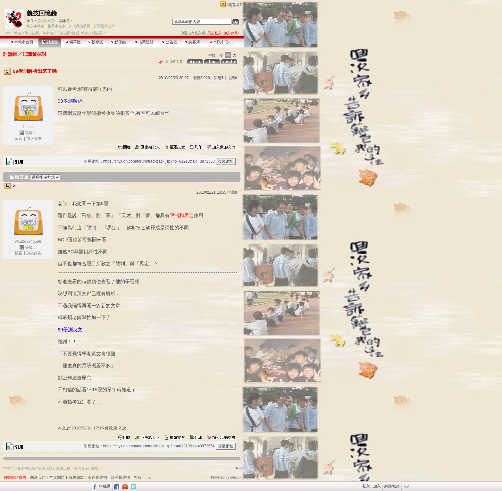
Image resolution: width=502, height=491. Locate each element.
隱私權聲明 (120, 477)
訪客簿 (192, 42)
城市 (17, 33)
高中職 (47, 33)
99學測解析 (70, 101)
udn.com (237, 477)
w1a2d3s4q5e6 (28, 241)
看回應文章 (171, 61)
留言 (18, 138)
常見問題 (57, 477)
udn (8, 33)
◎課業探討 (34, 54)
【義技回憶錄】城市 (72, 33)
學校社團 (32, 33)
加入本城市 (35, 26)
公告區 (169, 42)
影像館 (118, 42)
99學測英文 (70, 329)
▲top (239, 467)
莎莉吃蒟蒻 (46, 21)
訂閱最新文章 (104, 26)
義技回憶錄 (42, 13)
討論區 (50, 42)
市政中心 (221, 42)
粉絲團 (105, 486)
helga (28, 127)
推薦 (232, 78)
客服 (138, 477)
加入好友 (34, 138)
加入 (377, 486)
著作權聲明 (97, 477)
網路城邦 (235, 4)
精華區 (72, 42)
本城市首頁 (21, 42)
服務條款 (76, 477)
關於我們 (38, 477)
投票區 (95, 42)
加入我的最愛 (79, 26)
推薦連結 (144, 42)
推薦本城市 (56, 26)
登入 (366, 486)
